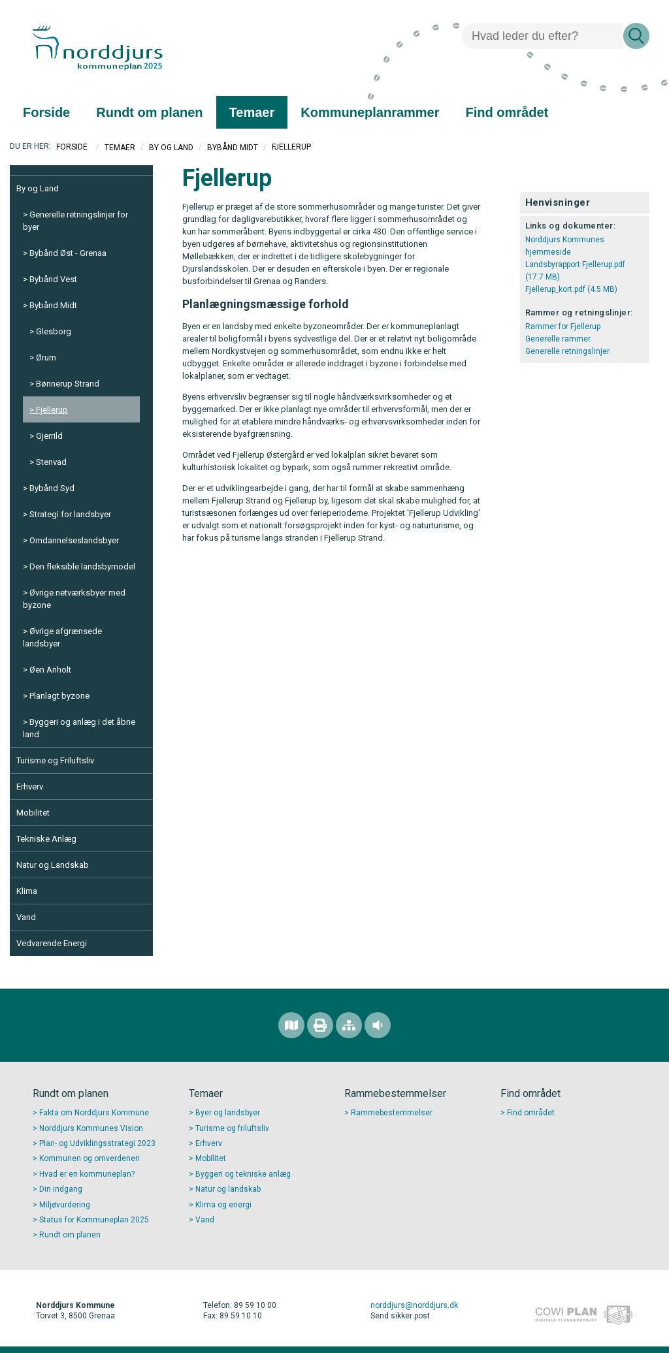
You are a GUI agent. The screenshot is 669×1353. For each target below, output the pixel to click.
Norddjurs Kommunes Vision (91, 1128)
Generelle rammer (558, 338)
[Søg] (542, 36)
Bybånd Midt (232, 146)
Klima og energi (223, 1204)
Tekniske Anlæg (46, 839)
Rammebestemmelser (391, 1112)
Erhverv (29, 786)
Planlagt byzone (59, 696)
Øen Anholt (50, 670)
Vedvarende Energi (51, 943)
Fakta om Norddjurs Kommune (94, 1112)
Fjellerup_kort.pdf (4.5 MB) (571, 289)
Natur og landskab (228, 1189)
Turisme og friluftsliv (232, 1128)
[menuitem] (46, 112)
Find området (531, 1112)
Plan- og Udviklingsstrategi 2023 (97, 1143)
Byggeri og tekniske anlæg (243, 1174)
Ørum (46, 357)
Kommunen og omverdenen (89, 1158)
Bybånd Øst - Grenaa (67, 253)
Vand (26, 917)
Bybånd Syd (51, 488)
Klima (26, 891)
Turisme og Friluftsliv (55, 760)
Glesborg (53, 331)
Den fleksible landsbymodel (82, 566)
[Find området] (291, 1025)
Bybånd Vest (53, 279)
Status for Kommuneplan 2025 (94, 1219)
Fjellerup (52, 410)
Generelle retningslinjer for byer (75, 221)
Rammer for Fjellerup (562, 326)
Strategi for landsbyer (70, 514)
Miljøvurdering (64, 1204)
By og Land (171, 146)
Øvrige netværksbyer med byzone (74, 599)
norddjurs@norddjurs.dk (414, 1305)
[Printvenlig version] (320, 1025)
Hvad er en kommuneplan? (87, 1174)
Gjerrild (49, 436)
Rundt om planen (70, 1234)
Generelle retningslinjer (567, 351)
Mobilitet (33, 813)
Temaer (120, 146)
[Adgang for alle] (378, 1025)
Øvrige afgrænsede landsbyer (62, 637)
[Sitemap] (349, 1025)
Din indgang (60, 1189)
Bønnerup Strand (67, 384)
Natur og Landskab (52, 865)
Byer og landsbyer (227, 1112)
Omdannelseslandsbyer (74, 540)
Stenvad (51, 462)
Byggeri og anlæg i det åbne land (79, 728)
